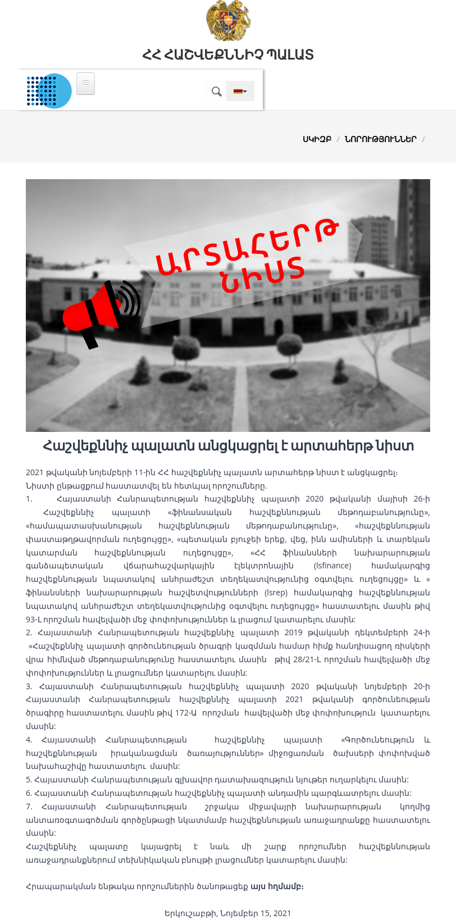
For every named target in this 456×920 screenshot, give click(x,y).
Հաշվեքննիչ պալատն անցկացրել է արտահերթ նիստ (228, 446)
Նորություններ (381, 139)
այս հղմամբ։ (277, 886)
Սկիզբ (317, 139)
